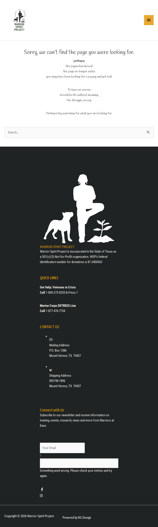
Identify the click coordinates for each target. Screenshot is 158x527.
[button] (79, 463)
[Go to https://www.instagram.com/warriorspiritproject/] (79, 495)
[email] (62, 448)
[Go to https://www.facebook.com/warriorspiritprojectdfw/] (79, 490)
